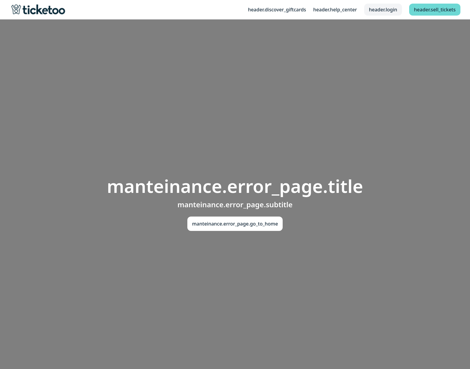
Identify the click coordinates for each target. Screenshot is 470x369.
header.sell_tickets (435, 9)
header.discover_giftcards (277, 9)
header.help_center (335, 9)
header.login (383, 9)
